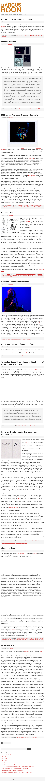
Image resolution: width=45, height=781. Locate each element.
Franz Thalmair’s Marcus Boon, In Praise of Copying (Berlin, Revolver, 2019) (15, 768)
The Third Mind (39, 206)
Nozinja (38, 638)
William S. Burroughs (9, 207)
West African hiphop (9, 276)
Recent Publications (5, 756)
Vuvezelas (41, 425)
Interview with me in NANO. (7, 754)
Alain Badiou (18, 540)
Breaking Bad (19, 205)
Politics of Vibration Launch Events (8, 758)
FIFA (19, 425)
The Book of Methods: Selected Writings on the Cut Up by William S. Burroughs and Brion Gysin (18, 766)
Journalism (15, 14)
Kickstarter (9, 275)
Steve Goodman (13, 629)
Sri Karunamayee (11, 109)
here (30, 227)
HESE (19, 498)
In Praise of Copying (37, 355)
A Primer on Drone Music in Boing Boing (18, 19)
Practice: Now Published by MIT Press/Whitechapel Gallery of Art (13, 770)
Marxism (3, 543)
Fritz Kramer (18, 638)
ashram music (18, 737)
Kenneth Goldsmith (5, 275)
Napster (23, 275)
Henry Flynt (21, 493)
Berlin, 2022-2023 (5, 760)
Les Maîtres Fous (29, 638)
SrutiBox (32, 35)
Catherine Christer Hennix (36, 540)
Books (6, 14)
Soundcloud (41, 322)
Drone (21, 35)
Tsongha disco (6, 640)
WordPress (29, 779)
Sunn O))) (35, 35)
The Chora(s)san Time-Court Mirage (10, 543)
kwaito (26, 425)
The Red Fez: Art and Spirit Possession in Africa (29, 639)
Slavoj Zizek (9, 639)
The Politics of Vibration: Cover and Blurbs (9, 762)
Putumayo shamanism (5, 109)
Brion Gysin (23, 205)
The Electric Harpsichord (16, 339)
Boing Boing (18, 35)
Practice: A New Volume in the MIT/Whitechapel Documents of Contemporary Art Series (17, 772)
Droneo (24, 35)
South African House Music (32, 425)
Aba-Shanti (18, 108)
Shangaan (41, 638)
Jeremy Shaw (13, 206)
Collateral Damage (9, 213)
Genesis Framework (24, 779)
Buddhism (30, 540)
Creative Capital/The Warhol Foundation (31, 205)
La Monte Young (26, 108)
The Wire (39, 35)
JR (24, 425)
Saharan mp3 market (28, 275)
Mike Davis (34, 638)
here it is (9, 27)
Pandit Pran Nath (37, 108)
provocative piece (28, 221)
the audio (22, 148)
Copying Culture (39, 274)
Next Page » (8, 743)
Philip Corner (32, 737)
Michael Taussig (31, 108)
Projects (20, 14)
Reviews (10, 355)
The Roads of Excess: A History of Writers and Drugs (28, 206)
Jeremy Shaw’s (31, 158)
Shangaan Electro (8, 548)
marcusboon (11, 21)
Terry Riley (16, 109)
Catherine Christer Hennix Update (15, 282)
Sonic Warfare (14, 639)
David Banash (31, 355)
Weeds (5, 207)
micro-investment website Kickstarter (10, 252)
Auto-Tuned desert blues (20, 274)
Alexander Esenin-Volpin (14, 507)
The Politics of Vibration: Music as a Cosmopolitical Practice (12, 764)
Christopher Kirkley (27, 274)
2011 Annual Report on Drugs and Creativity (19, 115)
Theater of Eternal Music (27, 339)
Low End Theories (8, 42)
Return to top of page (22, 777)
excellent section (18, 67)
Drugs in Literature (7, 206)
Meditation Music (8, 646)
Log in (33, 779)
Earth (26, 35)
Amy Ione (19, 355)
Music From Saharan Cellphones (17, 275)
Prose (18, 779)
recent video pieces (31, 175)
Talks (25, 14)
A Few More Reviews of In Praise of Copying (19, 344)
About (2, 14)
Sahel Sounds (34, 275)
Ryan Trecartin (17, 206)
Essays (10, 14)
